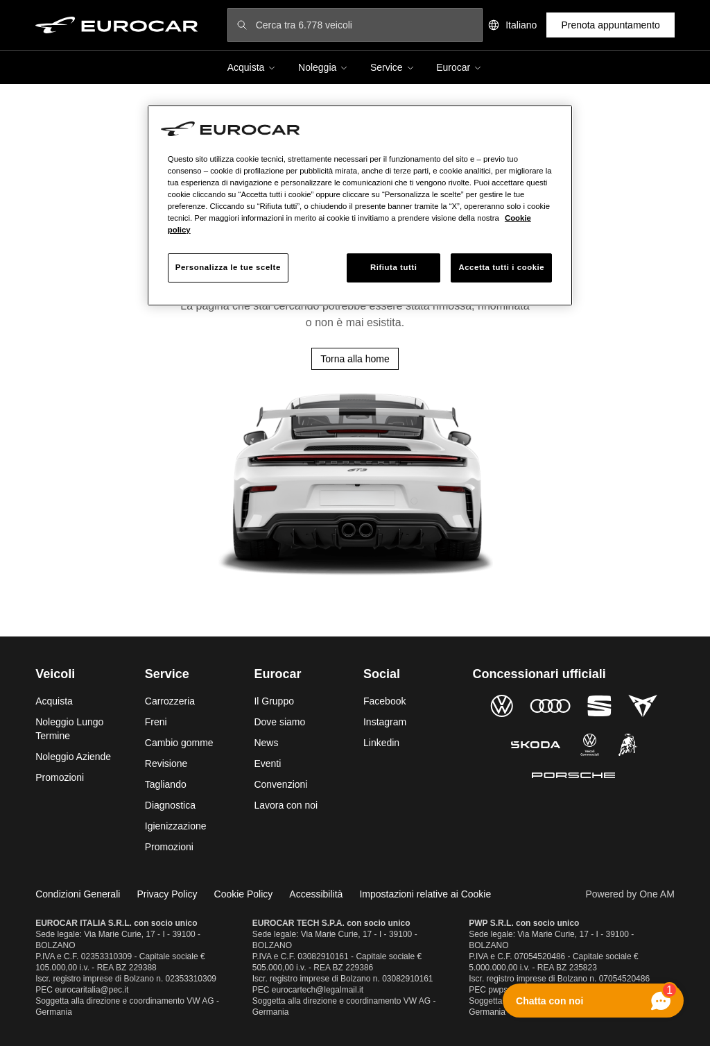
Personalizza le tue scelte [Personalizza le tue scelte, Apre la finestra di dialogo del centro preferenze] (228, 267)
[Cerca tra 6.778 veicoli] (365, 25)
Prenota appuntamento (610, 25)
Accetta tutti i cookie (501, 267)
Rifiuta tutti (393, 267)
